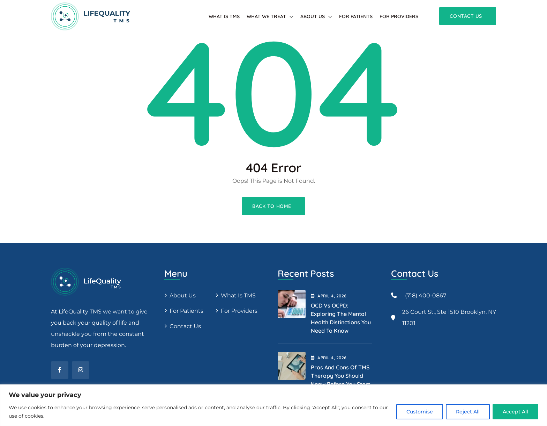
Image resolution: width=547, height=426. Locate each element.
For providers (399, 16)
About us (183, 295)
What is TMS (224, 16)
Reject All (468, 412)
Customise (419, 412)
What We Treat (266, 16)
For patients (356, 16)
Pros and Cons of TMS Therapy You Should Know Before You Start (340, 376)
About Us (312, 16)
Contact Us (185, 326)
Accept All (515, 412)
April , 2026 (329, 295)
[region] (273, 405)
